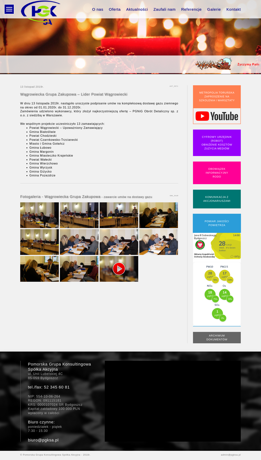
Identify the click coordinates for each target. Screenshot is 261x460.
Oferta (115, 9)
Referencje (191, 9)
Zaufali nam (164, 9)
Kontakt (233, 9)
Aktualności (137, 9)
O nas (97, 9)
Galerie (214, 9)
